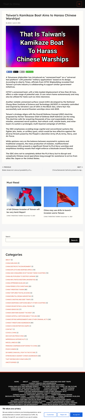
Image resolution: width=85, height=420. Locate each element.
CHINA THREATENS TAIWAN (15, 216)
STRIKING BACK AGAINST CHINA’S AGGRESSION (42, 393)
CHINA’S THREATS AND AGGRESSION (42, 383)
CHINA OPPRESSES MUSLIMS (15, 283)
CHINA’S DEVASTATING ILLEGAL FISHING (61, 403)
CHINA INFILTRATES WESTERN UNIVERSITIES (20, 280)
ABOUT (8, 260)
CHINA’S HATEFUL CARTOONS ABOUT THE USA (30, 394)
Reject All (63, 415)
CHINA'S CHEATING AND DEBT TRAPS (18, 299)
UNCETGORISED (11, 362)
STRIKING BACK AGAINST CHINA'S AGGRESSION (22, 356)
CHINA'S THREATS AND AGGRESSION (18, 323)
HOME (16, 381)
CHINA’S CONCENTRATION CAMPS (17, 326)
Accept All (76, 415)
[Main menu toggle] (79, 4)
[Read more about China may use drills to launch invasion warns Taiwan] (61, 196)
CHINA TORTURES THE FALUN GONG (18, 293)
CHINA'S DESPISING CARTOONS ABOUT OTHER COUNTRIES (26, 303)
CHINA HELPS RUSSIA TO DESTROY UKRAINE (20, 276)
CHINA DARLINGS (11, 263)
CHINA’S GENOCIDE (51, 388)
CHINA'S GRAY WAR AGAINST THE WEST (19, 313)
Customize (50, 415)
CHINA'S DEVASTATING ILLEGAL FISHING (19, 306)
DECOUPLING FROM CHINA (15, 336)
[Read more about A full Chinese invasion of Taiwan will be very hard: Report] (24, 196)
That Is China (11, 4)
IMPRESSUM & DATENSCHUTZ (16, 339)
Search (8, 236)
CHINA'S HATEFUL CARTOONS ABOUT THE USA (21, 316)
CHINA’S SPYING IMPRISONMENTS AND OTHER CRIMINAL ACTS (42, 391)
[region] (42, 413)
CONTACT (9, 329)
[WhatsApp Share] (29, 72)
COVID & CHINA (11, 333)
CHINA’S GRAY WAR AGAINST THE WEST (25, 388)
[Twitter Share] (15, 72)
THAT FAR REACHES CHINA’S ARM (17, 359)
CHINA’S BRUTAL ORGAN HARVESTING (25, 390)
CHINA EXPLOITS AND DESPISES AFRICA (19, 270)
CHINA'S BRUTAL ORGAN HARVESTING (18, 296)
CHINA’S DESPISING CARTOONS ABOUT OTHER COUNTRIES (42, 398)
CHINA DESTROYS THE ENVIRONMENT (18, 266)
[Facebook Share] (9, 72)
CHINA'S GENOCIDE (12, 309)
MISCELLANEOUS (11, 342)
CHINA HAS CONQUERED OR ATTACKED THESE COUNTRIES (25, 273)
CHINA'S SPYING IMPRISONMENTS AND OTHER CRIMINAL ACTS (27, 319)
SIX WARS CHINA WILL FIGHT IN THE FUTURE (20, 352)
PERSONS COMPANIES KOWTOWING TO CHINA (21, 346)
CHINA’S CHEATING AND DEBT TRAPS (57, 381)
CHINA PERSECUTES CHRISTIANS (17, 286)
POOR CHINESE (11, 349)
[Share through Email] (22, 72)
